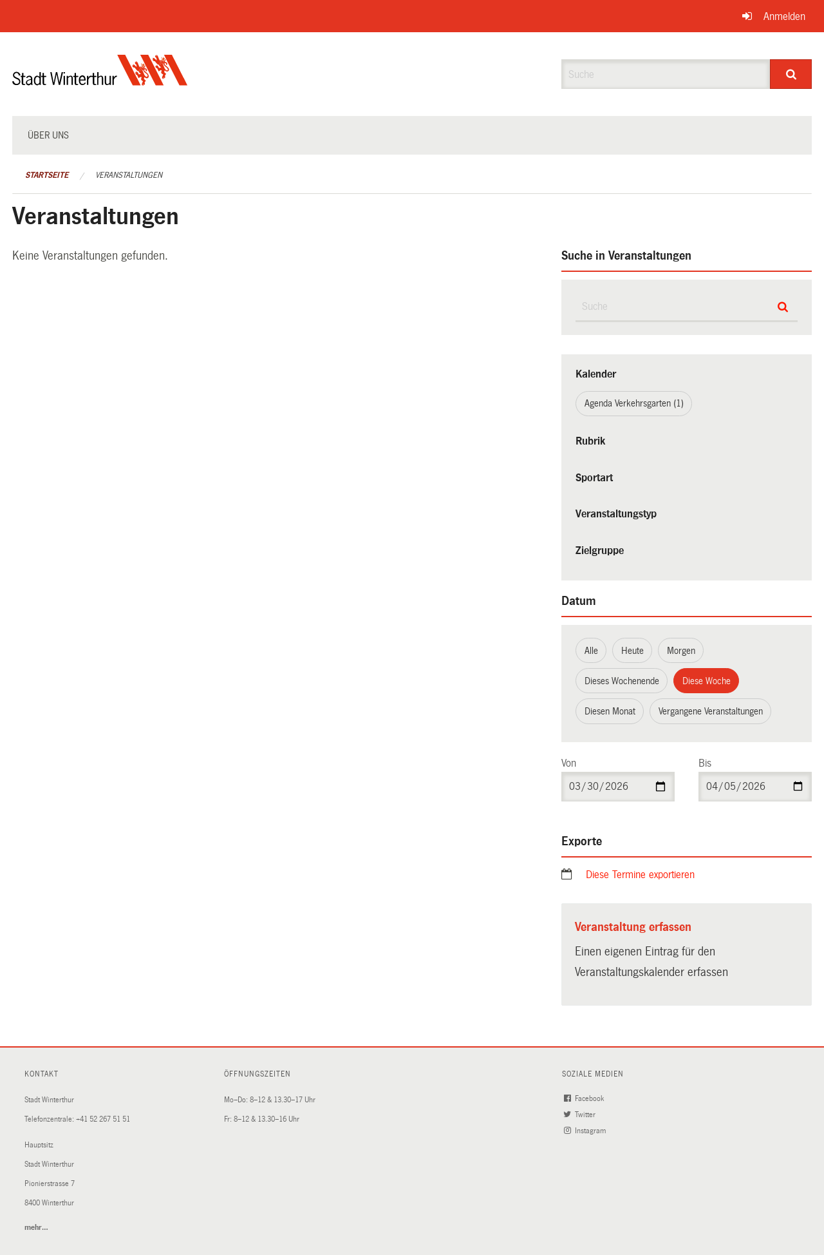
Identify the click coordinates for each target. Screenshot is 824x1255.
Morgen (681, 651)
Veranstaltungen (128, 175)
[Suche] (791, 74)
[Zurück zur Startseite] (100, 81)
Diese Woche (706, 681)
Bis (704, 763)
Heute (632, 651)
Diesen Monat (610, 711)
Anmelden (784, 16)
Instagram (586, 1131)
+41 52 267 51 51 (103, 1119)
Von (568, 763)
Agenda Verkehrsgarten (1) (634, 403)
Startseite (46, 175)
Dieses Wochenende (622, 681)
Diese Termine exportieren (640, 874)
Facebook (585, 1099)
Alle (591, 651)
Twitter (580, 1115)
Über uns (48, 135)
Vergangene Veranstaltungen (711, 711)
